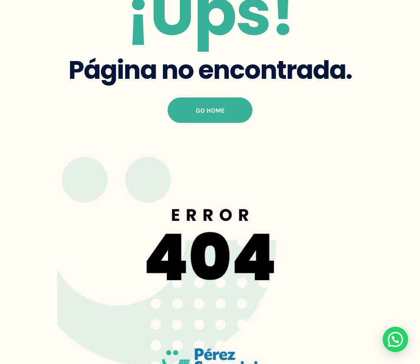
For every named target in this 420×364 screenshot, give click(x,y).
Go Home (210, 110)
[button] (395, 339)
